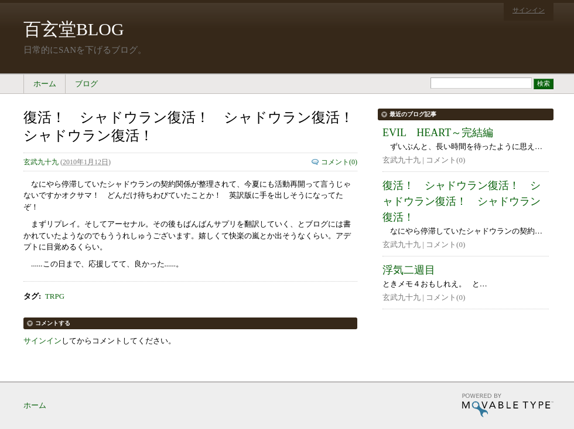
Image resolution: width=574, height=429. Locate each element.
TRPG (54, 296)
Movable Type (508, 405)
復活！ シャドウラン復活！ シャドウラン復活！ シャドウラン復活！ (461, 201)
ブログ (86, 83)
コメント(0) (339, 162)
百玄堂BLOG (73, 29)
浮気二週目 (408, 270)
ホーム (44, 83)
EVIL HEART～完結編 (437, 133)
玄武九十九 (41, 162)
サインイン (528, 9)
